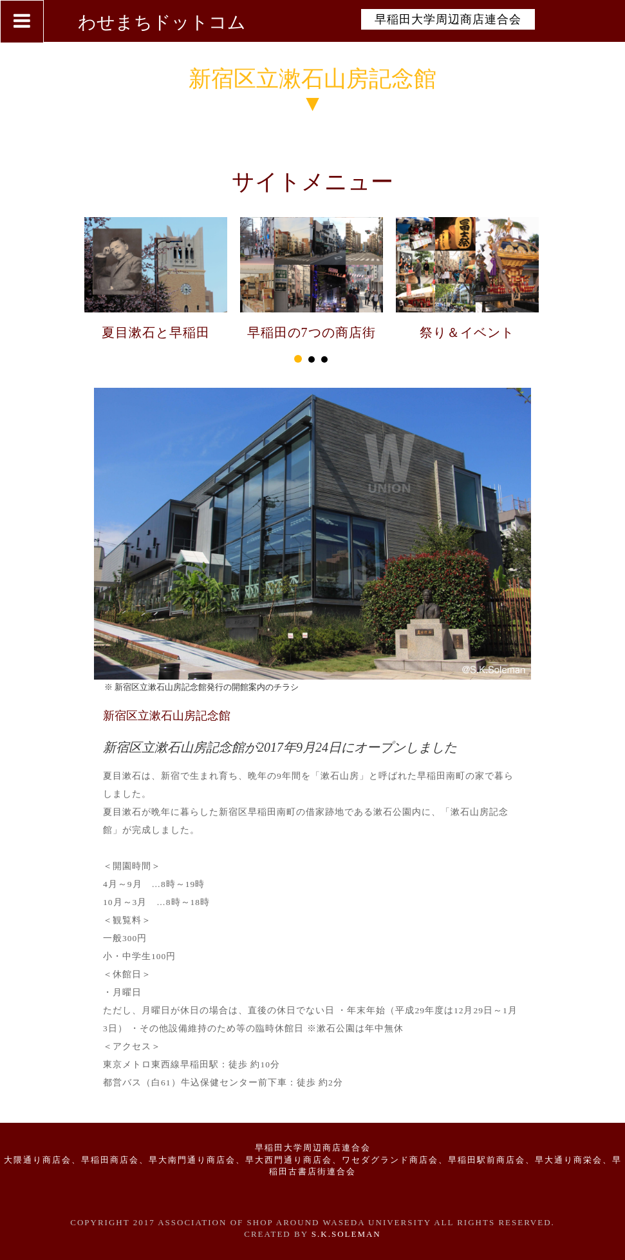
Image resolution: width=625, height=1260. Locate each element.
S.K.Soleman (346, 1234)
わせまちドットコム (162, 22)
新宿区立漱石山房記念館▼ (312, 91)
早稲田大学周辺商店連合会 (448, 19)
